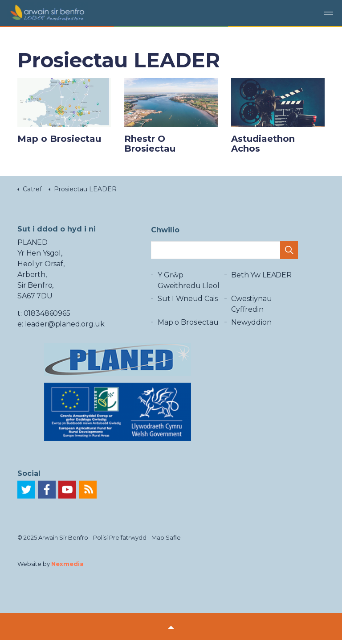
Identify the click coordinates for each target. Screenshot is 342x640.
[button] (289, 251)
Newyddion (251, 326)
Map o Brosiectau (188, 326)
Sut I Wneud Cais (188, 303)
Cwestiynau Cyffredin (251, 308)
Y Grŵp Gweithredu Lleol (189, 284)
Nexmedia (67, 563)
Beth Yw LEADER (261, 279)
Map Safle (166, 537)
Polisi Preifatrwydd (120, 537)
